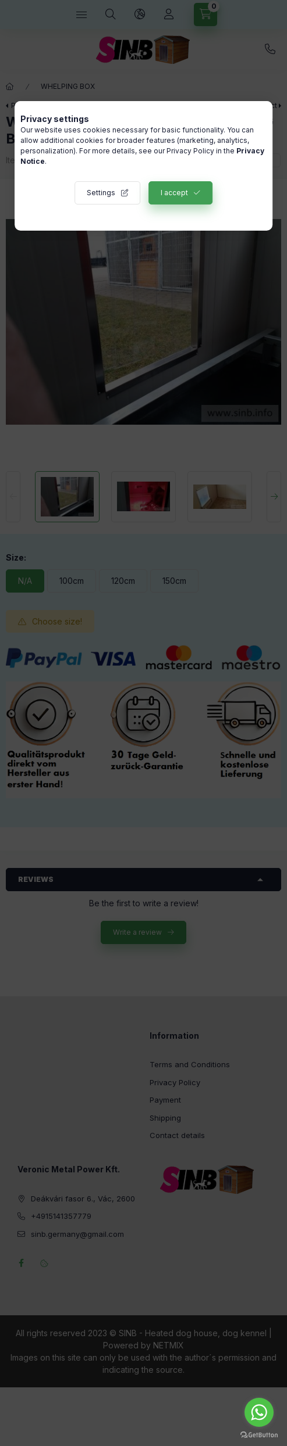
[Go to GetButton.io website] (259, 1434)
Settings (101, 192)
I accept (174, 192)
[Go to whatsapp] (259, 1412)
